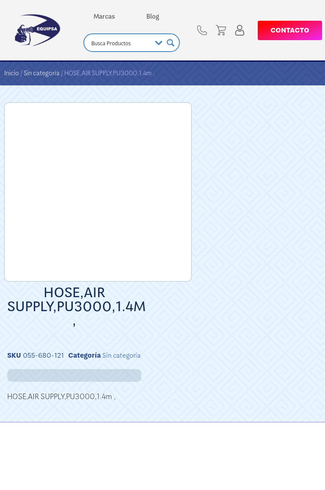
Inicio (11, 73)
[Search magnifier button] (170, 43)
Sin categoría (42, 73)
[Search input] (120, 42)
